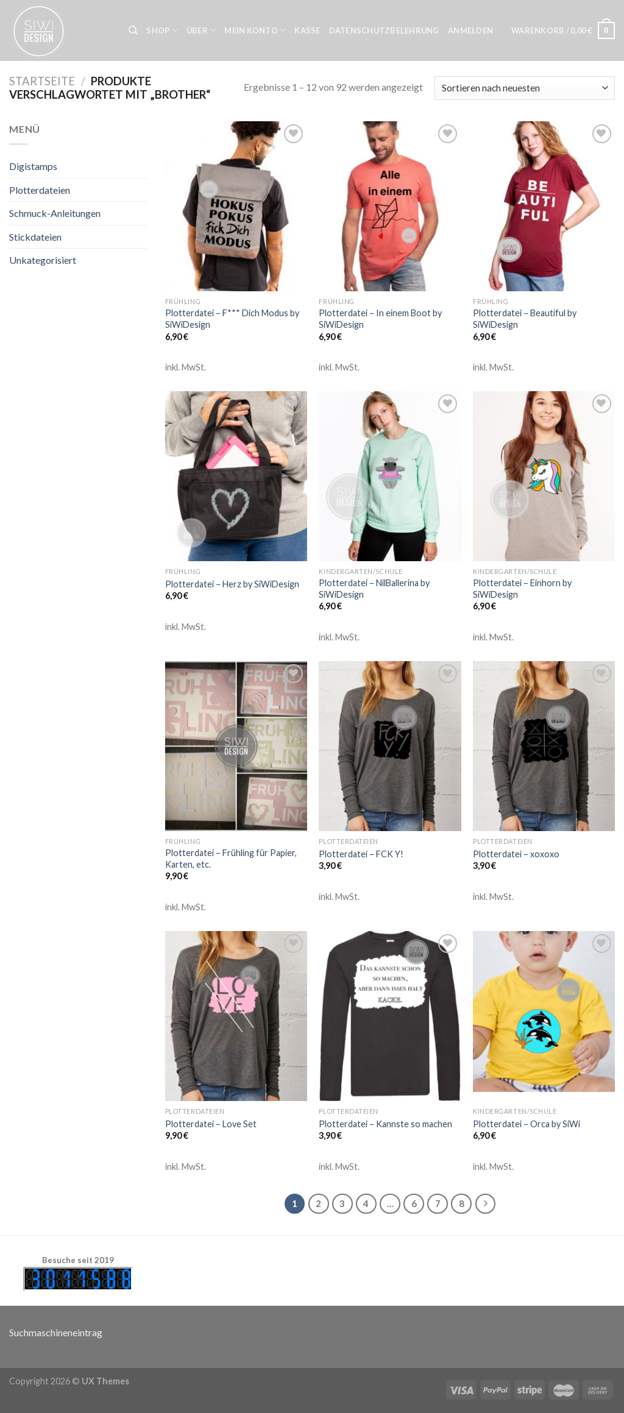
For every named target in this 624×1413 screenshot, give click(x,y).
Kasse (307, 30)
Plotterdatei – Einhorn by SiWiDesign (522, 589)
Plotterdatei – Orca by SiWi (526, 1124)
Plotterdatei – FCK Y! (361, 854)
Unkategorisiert (42, 260)
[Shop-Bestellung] (524, 88)
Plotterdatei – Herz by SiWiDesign (232, 584)
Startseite (42, 81)
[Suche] (133, 30)
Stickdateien (35, 237)
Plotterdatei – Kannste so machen (385, 1124)
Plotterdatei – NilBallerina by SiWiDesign (374, 589)
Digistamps (33, 166)
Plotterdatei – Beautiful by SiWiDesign (524, 319)
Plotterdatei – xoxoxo (516, 854)
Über (201, 30)
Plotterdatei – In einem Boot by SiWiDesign (380, 319)
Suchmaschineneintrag (55, 1332)
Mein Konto (255, 30)
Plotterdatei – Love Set (211, 1124)
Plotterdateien (39, 190)
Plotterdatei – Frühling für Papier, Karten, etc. (231, 858)
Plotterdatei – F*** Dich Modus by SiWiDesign (232, 319)
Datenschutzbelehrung (384, 30)
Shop (161, 30)
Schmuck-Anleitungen (55, 213)
